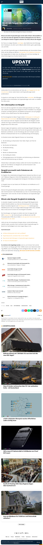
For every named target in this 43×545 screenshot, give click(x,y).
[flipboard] (22, 533)
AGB (28, 85)
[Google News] (17, 533)
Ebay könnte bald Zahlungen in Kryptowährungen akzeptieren (18, 238)
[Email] (40, 310)
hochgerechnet (8, 215)
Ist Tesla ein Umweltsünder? (10, 240)
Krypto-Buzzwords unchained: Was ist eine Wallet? (16, 235)
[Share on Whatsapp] (28, 310)
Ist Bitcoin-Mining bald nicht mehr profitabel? (14, 233)
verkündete (31, 97)
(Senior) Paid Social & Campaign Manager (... (18, 296)
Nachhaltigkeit (25, 305)
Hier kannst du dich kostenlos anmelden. (30, 250)
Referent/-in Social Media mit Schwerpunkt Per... (18, 263)
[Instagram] (18, 533)
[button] (38, 542)
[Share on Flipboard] (25, 310)
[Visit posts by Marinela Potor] (3, 28)
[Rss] (41, 315)
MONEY (10, 383)
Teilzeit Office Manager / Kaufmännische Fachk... (18, 280)
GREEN (5, 383)
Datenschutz (16, 542)
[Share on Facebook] (23, 310)
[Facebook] (38, 315)
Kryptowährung (17, 305)
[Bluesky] (26, 533)
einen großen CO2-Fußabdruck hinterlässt (29, 52)
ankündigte (20, 43)
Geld (11, 305)
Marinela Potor (9, 28)
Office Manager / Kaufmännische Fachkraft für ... (19, 285)
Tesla (30, 305)
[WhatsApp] (24, 533)
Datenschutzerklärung (17, 85)
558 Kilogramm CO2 (23, 206)
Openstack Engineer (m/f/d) (14, 258)
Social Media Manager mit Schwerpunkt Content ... (19, 274)
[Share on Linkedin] (31, 310)
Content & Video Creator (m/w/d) (15, 291)
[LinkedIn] (39, 315)
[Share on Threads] (34, 310)
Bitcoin (7, 305)
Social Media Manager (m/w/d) (14, 269)
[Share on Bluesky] (37, 310)
